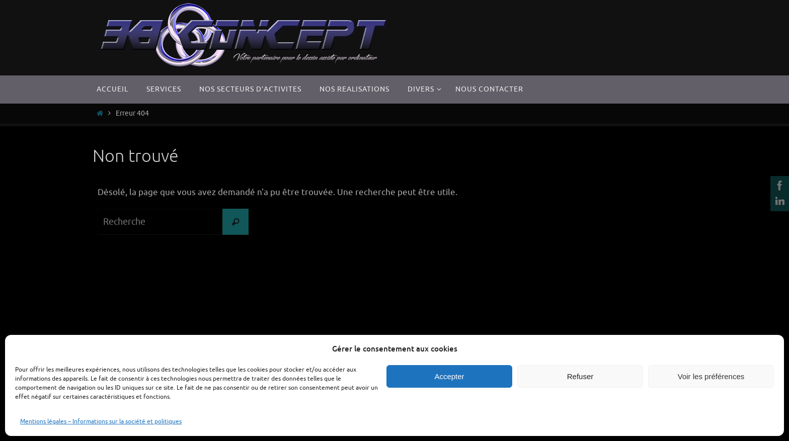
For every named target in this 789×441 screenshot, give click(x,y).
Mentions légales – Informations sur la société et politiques (101, 421)
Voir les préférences (711, 376)
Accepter (449, 376)
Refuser (580, 376)
